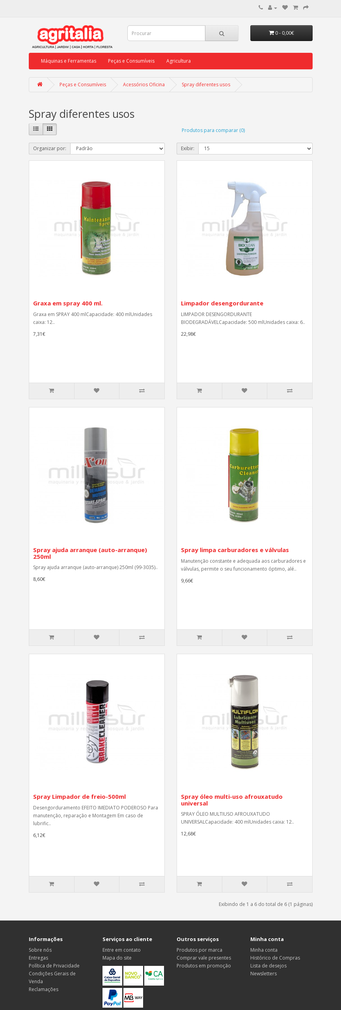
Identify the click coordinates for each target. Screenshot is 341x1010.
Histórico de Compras (275, 957)
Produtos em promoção (204, 965)
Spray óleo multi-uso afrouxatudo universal (232, 799)
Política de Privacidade (54, 965)
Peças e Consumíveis (131, 61)
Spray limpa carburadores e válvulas (235, 550)
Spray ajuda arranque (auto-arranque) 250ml (90, 553)
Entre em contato (121, 950)
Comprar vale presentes (204, 957)
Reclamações (43, 989)
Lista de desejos (268, 965)
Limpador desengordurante (222, 303)
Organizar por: (49, 148)
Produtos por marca (199, 950)
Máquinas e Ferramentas (68, 61)
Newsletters (263, 973)
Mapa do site (117, 957)
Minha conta (264, 950)
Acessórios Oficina (144, 84)
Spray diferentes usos (206, 84)
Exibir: (187, 148)
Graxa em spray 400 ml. (67, 303)
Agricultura (178, 61)
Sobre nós (40, 950)
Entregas (38, 957)
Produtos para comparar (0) (213, 130)
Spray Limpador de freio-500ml (79, 796)
